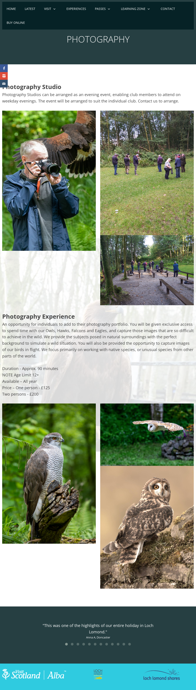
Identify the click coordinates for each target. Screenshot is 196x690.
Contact (168, 9)
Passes (100, 9)
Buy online (16, 22)
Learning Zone (133, 9)
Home (11, 9)
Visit (47, 9)
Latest (30, 9)
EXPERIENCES (76, 9)
